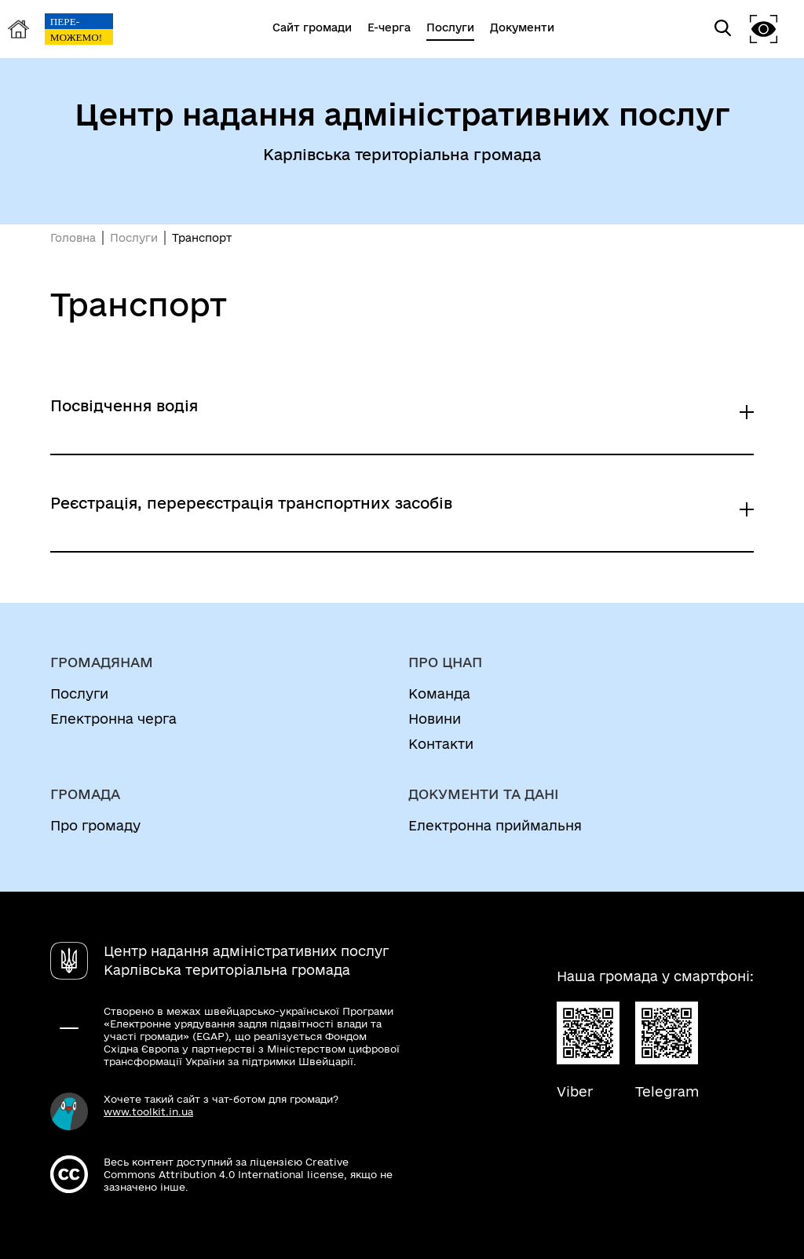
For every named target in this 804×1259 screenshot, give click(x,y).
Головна (73, 238)
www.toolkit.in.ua (148, 1111)
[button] (764, 28)
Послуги (134, 238)
